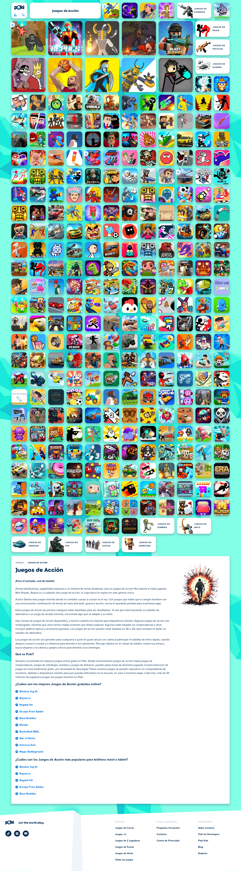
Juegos (19, 563)
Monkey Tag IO (28, 691)
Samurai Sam (27, 745)
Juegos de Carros (124, 828)
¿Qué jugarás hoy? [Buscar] (23, 15)
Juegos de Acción (38, 563)
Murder (23, 725)
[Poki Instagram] (17, 834)
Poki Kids (203, 841)
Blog (200, 847)
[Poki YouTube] (26, 834)
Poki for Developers (208, 834)
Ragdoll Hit (26, 705)
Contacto (162, 834)
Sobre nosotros (206, 828)
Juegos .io (120, 834)
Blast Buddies (27, 718)
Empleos (202, 853)
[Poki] (19, 7)
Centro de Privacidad (168, 841)
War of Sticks (27, 738)
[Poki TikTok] (8, 834)
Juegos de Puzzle (124, 847)
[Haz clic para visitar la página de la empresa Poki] (24, 822)
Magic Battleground (31, 751)
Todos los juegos (124, 860)
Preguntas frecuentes (168, 828)
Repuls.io (24, 698)
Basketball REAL (29, 731)
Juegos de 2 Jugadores (127, 841)
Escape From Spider (31, 711)
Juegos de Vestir (124, 853)
